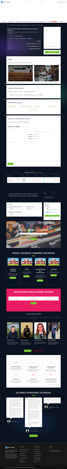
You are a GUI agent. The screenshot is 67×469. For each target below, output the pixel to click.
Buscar (4, 21)
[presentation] (15, 159)
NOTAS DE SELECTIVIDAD (16, 67)
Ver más (13, 277)
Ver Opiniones (33, 435)
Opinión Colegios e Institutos (51, 367)
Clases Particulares (19, 21)
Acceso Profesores (37, 455)
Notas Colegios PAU (23, 455)
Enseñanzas (29, 38)
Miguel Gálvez (24, 340)
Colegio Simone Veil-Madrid (34, 431)
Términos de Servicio (31, 467)
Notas (34, 21)
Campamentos (10, 21)
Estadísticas (34, 379)
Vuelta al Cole (50, 180)
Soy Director (33, 109)
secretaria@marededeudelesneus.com (52, 209)
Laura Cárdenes (52, 340)
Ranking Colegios (37, 457)
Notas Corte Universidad (24, 457)
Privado (37, 236)
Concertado (30, 236)
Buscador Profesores (37, 453)
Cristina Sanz (10, 340)
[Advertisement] (33, 12)
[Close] (57, 95)
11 (37, 134)
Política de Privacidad (22, 467)
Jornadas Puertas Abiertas (24, 449)
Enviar (10, 163)
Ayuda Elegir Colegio (41, 21)
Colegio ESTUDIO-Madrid (15, 421)
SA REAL (26, 269)
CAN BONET (54, 269)
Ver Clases (27, 350)
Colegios (53, 21)
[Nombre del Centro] (33, 234)
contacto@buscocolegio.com (56, 450)
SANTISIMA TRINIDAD (13, 270)
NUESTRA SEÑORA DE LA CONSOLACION (40, 271)
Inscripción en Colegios (24, 451)
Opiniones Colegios (37, 459)
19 (38, 134)
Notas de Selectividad (51, 379)
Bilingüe (42, 236)
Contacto (61, 21)
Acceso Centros (37, 449)
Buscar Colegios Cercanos (50, 46)
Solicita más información (52, 52)
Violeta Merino (38, 340)
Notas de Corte (44, 180)
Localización (10, 38)
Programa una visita (52, 218)
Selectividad (38, 180)
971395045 (48, 206)
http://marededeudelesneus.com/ (52, 212)
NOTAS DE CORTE (40, 67)
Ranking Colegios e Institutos (33, 367)
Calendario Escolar (19, 36)
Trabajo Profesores (28, 21)
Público (24, 236)
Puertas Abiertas (22, 38)
